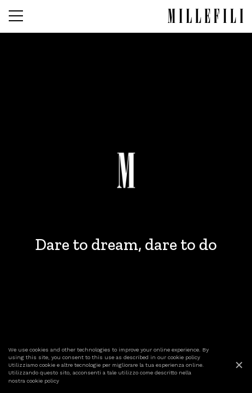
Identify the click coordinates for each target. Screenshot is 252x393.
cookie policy (184, 357)
